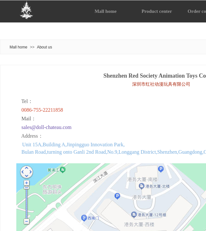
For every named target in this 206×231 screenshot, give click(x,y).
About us (44, 47)
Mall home (18, 47)
